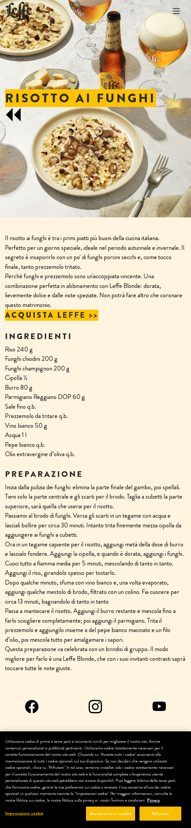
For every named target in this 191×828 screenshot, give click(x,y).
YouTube (159, 706)
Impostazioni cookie (24, 813)
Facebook (31, 706)
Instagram (95, 706)
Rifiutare (160, 813)
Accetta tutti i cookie (110, 813)
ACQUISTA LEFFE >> (51, 315)
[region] (95, 779)
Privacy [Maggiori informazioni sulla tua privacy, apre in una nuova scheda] (153, 800)
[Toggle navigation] (176, 11)
